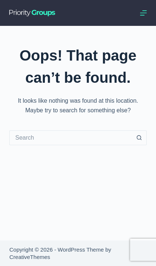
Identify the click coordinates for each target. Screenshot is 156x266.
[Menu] (143, 13)
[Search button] (139, 137)
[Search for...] (70, 137)
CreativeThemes (29, 257)
